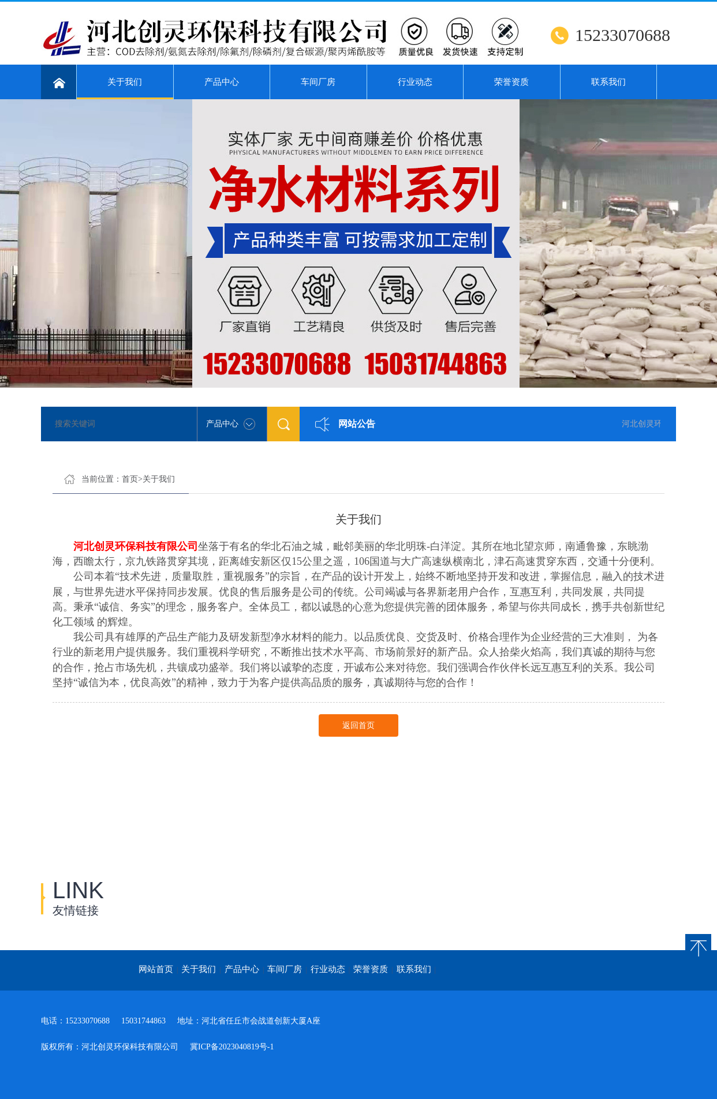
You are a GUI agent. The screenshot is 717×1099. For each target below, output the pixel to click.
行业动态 (415, 82)
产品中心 (221, 82)
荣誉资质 (511, 82)
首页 (130, 479)
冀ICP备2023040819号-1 (232, 1046)
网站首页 (156, 969)
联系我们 (608, 82)
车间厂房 (318, 82)
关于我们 (125, 88)
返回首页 (358, 725)
